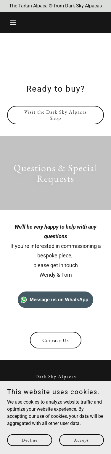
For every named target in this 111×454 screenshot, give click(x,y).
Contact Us (55, 340)
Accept (81, 439)
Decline (30, 439)
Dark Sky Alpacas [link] (55, 376)
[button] (14, 22)
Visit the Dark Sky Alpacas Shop (55, 115)
